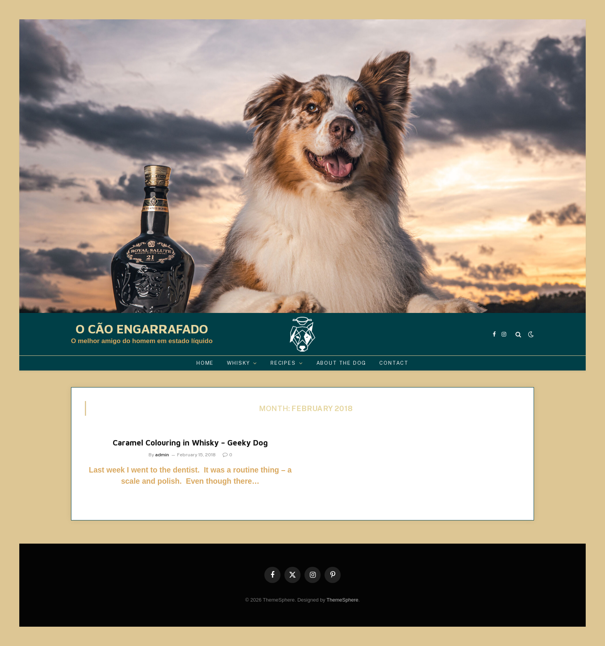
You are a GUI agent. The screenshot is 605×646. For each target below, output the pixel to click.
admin (162, 454)
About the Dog (341, 363)
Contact (394, 363)
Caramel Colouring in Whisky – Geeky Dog (190, 442)
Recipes (283, 363)
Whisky (238, 363)
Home (205, 363)
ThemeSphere (342, 600)
